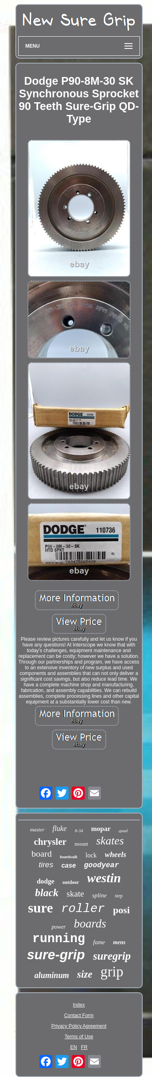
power (58, 927)
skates (110, 840)
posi (121, 910)
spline (99, 895)
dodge (45, 881)
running (58, 939)
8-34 (79, 830)
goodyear (101, 865)
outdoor (70, 882)
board (42, 853)
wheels (115, 854)
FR (84, 1047)
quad (123, 830)
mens (119, 942)
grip (112, 972)
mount (81, 844)
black (46, 893)
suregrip (112, 956)
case (68, 865)
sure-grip (56, 954)
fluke (60, 828)
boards (90, 923)
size (84, 974)
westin (104, 877)
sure (40, 907)
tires (46, 864)
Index (79, 1005)
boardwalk (68, 857)
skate (75, 894)
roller (83, 909)
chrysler (50, 842)
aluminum (51, 975)
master (37, 829)
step (118, 896)
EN (73, 1047)
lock (91, 855)
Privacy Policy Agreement (78, 1026)
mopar (101, 829)
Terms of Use (78, 1037)
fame (99, 942)
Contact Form (79, 1015)
